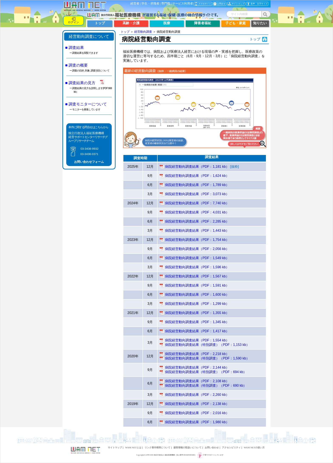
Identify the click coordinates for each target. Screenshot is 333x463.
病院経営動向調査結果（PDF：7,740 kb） (197, 203)
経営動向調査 (143, 31)
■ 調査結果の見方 (80, 83)
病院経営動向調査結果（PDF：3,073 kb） (197, 194)
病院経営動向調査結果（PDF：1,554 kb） (197, 340)
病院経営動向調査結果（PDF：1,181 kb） (197, 166)
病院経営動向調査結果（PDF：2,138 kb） (197, 404)
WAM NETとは (133, 447)
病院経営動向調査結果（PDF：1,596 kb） (197, 267)
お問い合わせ (212, 447)
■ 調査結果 (74, 47)
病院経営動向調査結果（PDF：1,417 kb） (197, 331)
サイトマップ (115, 447)
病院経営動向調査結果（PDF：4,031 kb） (197, 212)
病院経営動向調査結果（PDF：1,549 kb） (197, 258)
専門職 (165, 3)
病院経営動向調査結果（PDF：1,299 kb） (197, 303)
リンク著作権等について (157, 447)
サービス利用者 (182, 3)
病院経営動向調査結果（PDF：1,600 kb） (197, 294)
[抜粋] (234, 166)
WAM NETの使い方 (254, 447)
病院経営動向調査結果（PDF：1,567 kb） (197, 276)
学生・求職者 (150, 3)
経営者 (134, 3)
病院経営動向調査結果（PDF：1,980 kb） (197, 422)
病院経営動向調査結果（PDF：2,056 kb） (197, 249)
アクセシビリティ (231, 447)
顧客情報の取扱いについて (188, 447)
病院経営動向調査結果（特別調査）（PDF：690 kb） (206, 385)
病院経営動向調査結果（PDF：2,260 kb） (197, 394)
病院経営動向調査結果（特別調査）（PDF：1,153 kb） (207, 345)
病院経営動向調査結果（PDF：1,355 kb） (197, 313)
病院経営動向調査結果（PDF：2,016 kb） (197, 413)
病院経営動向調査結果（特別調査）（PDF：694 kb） (206, 372)
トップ (125, 31)
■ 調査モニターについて (86, 104)
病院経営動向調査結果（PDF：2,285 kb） (197, 221)
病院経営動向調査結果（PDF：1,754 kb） (197, 239)
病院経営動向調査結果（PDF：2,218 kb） (197, 354)
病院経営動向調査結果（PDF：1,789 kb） (197, 185)
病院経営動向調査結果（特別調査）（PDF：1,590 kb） (207, 358)
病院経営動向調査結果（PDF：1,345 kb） (197, 322)
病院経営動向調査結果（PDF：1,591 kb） (197, 285)
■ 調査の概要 (76, 65)
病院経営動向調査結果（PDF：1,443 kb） (197, 230)
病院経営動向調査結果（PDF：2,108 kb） (197, 381)
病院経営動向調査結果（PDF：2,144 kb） (197, 367)
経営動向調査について (89, 36)
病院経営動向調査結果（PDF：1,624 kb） (197, 176)
